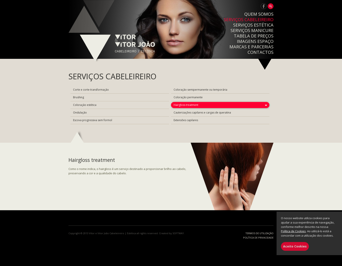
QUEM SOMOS (259, 14)
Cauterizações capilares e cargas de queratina (202, 112)
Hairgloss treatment (186, 105)
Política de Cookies (293, 231)
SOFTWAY (178, 233)
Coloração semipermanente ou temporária (200, 89)
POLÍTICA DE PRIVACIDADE (258, 237)
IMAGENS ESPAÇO (255, 41)
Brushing (78, 97)
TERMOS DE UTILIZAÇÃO (259, 233)
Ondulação (80, 112)
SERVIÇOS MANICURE (252, 30)
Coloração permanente (188, 97)
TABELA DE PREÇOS (254, 36)
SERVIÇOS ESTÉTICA (253, 25)
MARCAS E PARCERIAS (251, 47)
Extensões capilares (186, 120)
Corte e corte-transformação (91, 89)
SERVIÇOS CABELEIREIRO (249, 19)
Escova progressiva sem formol (92, 120)
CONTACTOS (261, 52)
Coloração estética (84, 105)
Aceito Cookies (295, 246)
